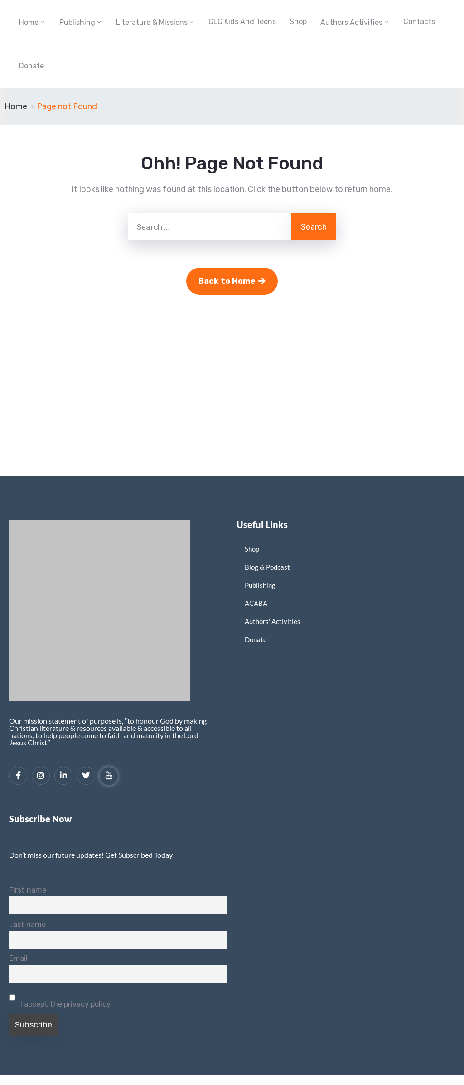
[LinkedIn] (63, 776)
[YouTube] (109, 776)
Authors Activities (351, 22)
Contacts (419, 21)
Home (29, 22)
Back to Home (232, 281)
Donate (31, 66)
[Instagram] (41, 776)
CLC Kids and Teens (242, 21)
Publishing (77, 22)
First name (27, 890)
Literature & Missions (152, 22)
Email (18, 958)
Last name (27, 924)
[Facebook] (18, 776)
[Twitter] (86, 776)
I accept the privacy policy (60, 998)
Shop (298, 21)
